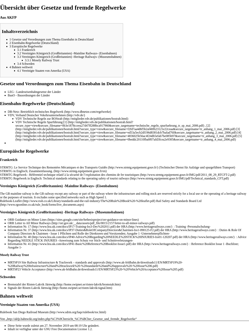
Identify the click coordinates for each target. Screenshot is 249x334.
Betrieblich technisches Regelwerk (41, 111)
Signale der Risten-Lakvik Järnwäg (29, 287)
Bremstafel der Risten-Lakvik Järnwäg (31, 284)
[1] (65, 122)
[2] (208, 125)
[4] (239, 132)
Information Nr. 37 (19, 230)
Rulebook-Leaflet (11, 201)
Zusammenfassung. (41, 171)
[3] (238, 129)
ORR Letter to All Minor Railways (29, 223)
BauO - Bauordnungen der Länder (29, 95)
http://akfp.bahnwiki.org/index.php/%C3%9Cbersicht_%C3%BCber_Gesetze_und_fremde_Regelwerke (71, 319)
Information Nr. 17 (19, 226)
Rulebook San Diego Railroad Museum (24, 312)
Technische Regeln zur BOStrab (42, 118)
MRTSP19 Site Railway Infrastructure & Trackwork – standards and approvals (56, 262)
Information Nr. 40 (19, 237)
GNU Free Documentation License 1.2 (68, 329)
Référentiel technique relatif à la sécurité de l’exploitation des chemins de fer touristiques (84, 174)
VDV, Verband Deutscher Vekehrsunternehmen (37, 115)
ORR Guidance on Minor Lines (27, 219)
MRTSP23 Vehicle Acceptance (27, 269)
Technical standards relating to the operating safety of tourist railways (86, 178)
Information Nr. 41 (19, 244)
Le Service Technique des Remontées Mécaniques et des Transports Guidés (60, 167)
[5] (240, 136)
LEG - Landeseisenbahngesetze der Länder (34, 91)
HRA (124, 226)
